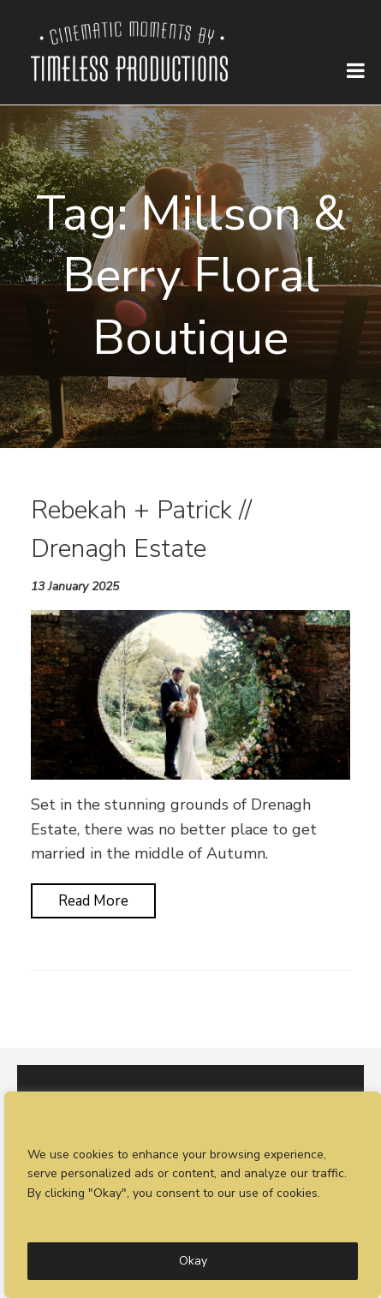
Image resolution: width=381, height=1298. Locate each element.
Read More (93, 901)
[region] (192, 1195)
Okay (193, 1261)
